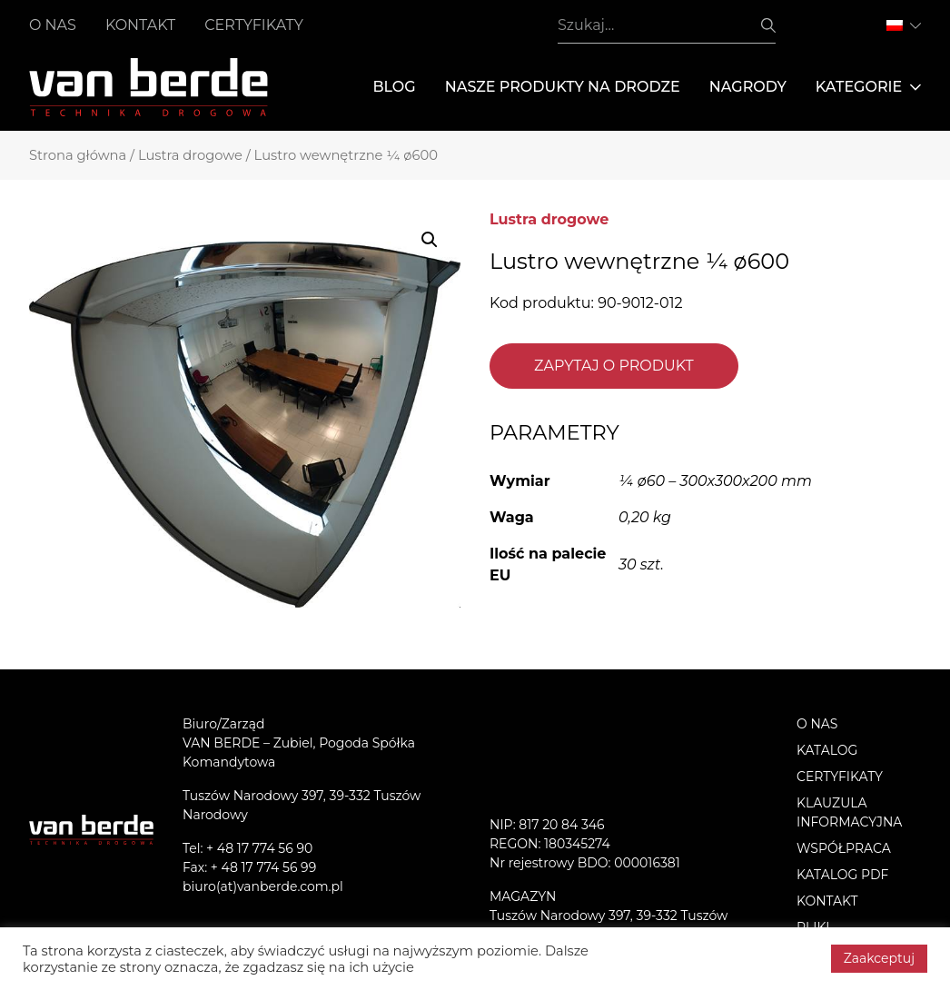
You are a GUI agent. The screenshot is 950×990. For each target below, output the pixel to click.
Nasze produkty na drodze (562, 86)
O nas (52, 25)
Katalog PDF (842, 874)
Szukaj (768, 25)
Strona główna (77, 155)
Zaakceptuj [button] (879, 958)
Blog (393, 86)
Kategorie (868, 87)
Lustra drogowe (190, 155)
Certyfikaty (253, 25)
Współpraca (844, 848)
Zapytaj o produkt (614, 365)
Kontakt (140, 25)
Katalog (827, 750)
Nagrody (748, 86)
